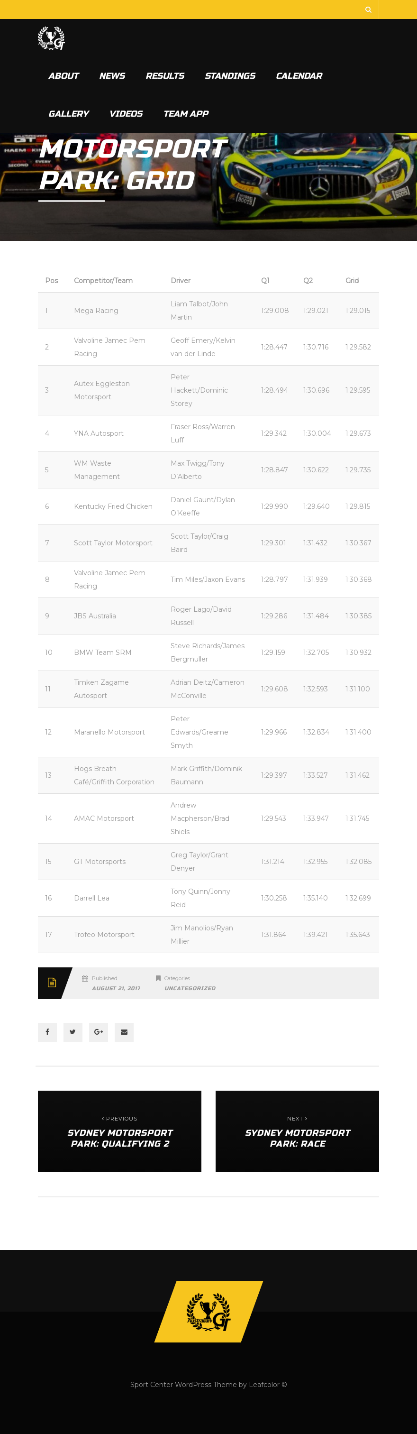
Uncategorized (190, 988)
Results (164, 76)
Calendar (299, 76)
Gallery (68, 114)
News (112, 76)
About (63, 76)
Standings (230, 76)
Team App (185, 114)
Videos (125, 114)
